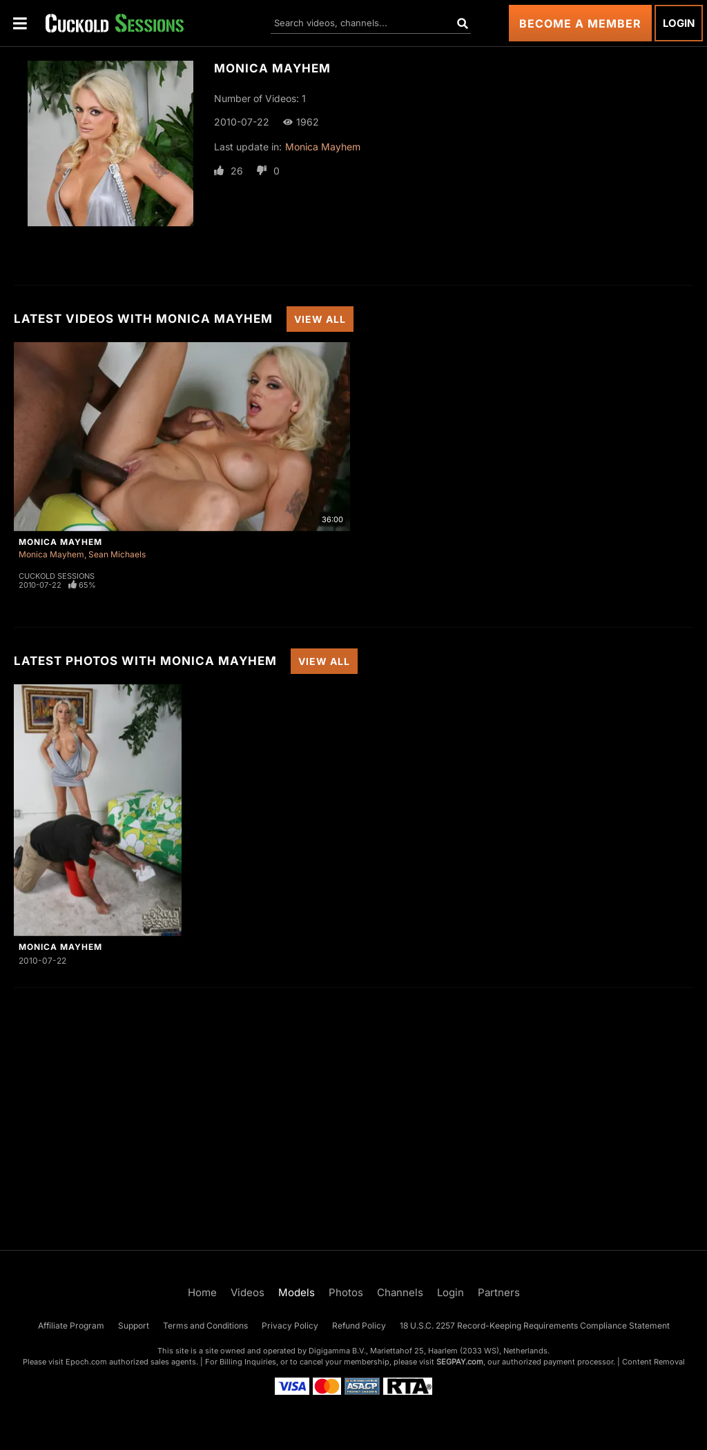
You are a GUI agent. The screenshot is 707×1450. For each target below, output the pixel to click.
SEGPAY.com (459, 1362)
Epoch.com (86, 1362)
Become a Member (580, 23)
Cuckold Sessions (57, 576)
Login (679, 23)
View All (320, 319)
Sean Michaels (117, 554)
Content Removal (653, 1362)
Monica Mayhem (322, 146)
